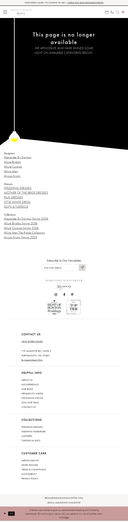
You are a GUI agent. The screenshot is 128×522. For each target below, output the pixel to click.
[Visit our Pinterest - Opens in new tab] (72, 295)
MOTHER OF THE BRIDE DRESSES (26, 193)
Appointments (30, 461)
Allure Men (11, 172)
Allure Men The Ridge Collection (24, 233)
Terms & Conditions (34, 470)
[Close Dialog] (5, 514)
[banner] (20, 12)
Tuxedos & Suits (31, 441)
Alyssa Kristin (12, 176)
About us (27, 380)
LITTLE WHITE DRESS (17, 202)
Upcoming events (32, 398)
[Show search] (117, 12)
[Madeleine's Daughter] (64, 284)
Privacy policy (30, 479)
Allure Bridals (12, 162)
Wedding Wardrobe (34, 432)
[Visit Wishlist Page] (123, 12)
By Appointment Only (32, 360)
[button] (5, 12)
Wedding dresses (32, 427)
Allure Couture (13, 167)
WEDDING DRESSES (18, 188)
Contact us (29, 407)
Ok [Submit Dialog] (12, 514)
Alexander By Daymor (18, 158)
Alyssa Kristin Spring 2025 (20, 238)
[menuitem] (5, 12)
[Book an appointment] (107, 12)
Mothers (27, 436)
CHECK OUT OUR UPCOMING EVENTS (87, 3)
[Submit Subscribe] (82, 268)
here (66, 518)
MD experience (30, 385)
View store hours (32, 342)
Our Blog (27, 389)
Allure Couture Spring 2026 (21, 228)
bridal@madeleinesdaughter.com (64, 499)
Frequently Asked (32, 394)
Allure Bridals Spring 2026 (21, 224)
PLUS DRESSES (13, 198)
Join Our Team (30, 403)
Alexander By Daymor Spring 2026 (26, 219)
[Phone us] (112, 12)
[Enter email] (64, 268)
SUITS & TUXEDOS (16, 207)
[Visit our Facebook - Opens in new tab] (64, 295)
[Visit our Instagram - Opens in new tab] (55, 295)
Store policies (30, 465)
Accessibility (29, 474)
